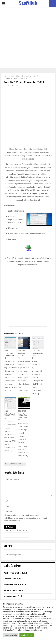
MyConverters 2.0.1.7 (13, 596)
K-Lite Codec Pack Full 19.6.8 (10, 354)
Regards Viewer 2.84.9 (13, 590)
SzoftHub (28, 3)
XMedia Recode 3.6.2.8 (37, 354)
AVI (6, 464)
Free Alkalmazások (17, 464)
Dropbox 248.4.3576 (12, 579)
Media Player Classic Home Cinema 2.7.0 (23, 415)
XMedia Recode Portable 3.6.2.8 (9, 415)
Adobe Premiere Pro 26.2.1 (15, 573)
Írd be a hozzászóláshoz (16, 530)
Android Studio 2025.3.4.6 (15, 585)
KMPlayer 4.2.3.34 (21, 354)
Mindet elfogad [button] (26, 635)
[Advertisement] (28, 37)
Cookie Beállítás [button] (11, 635)
